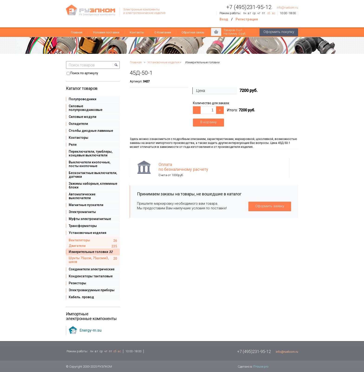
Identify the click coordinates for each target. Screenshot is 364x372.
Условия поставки (106, 32)
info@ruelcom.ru (287, 7)
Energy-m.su (90, 330)
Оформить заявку (269, 206)
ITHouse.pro (260, 366)
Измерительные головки (202, 62)
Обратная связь (193, 32)
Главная (76, 32)
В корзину (208, 122)
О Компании (162, 32)
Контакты (137, 32)
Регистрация (247, 19)
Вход (224, 19)
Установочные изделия (163, 62)
